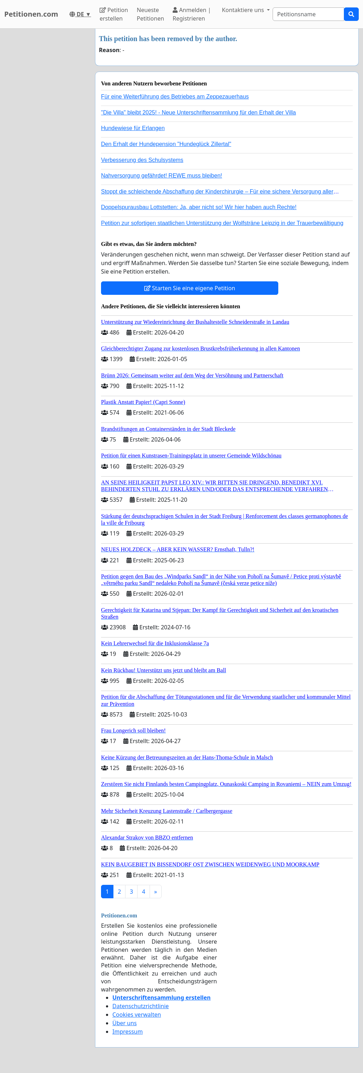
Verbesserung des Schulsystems (142, 160)
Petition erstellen (114, 14)
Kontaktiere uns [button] (244, 10)
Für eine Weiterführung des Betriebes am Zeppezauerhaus (175, 97)
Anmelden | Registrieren (192, 14)
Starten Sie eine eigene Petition (189, 288)
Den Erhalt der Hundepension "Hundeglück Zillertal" (166, 144)
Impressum (127, 1031)
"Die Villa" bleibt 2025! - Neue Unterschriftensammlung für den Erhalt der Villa (198, 112)
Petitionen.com (31, 14)
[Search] (308, 14)
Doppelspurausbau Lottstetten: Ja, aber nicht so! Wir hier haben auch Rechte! (198, 207)
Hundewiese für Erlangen (133, 128)
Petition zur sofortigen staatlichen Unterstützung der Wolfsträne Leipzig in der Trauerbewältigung (222, 223)
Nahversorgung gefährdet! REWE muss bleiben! (161, 176)
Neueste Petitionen (150, 14)
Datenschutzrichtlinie (140, 1006)
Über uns (124, 1023)
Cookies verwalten (136, 1014)
